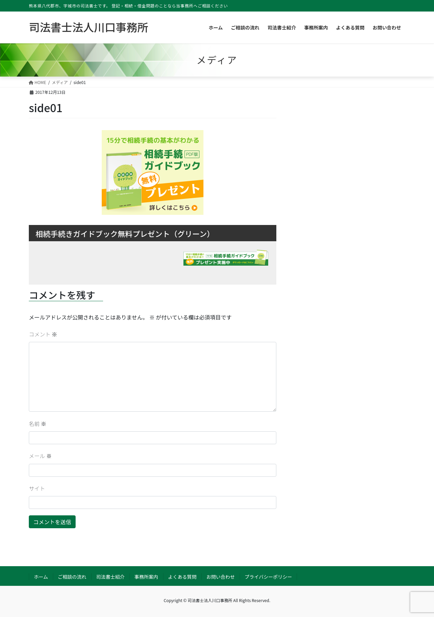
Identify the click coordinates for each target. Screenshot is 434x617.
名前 (37, 423)
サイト (37, 488)
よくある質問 (182, 576)
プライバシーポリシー (268, 576)
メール (40, 456)
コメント (43, 334)
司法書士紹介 (110, 576)
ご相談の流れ (72, 576)
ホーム (41, 576)
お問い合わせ (220, 576)
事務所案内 (146, 576)
